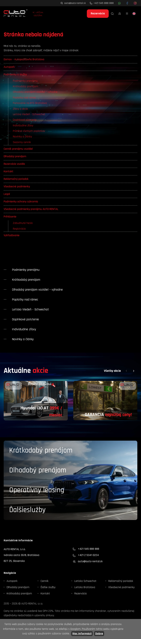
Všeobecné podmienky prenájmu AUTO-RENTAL (31, 209)
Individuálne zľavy (23, 125)
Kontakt (8, 171)
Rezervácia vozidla (14, 164)
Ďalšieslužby (27, 510)
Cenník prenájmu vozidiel (18, 149)
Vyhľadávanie (11, 235)
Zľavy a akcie (20, 109)
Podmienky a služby (15, 74)
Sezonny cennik (22, 142)
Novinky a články (22, 136)
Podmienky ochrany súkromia (21, 202)
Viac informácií (82, 634)
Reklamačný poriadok (16, 179)
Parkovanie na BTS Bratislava (30, 103)
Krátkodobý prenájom (25, 86)
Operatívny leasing (36, 490)
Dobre (99, 634)
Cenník (44, 581)
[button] (126, 370)
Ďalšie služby (48, 587)
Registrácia (19, 229)
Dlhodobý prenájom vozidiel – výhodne (35, 92)
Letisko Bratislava (84, 587)
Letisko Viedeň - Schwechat (29, 114)
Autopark (9, 67)
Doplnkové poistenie (25, 120)
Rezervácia (98, 13)
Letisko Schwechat (85, 581)
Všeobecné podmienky (17, 186)
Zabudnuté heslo (23, 223)
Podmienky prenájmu (25, 81)
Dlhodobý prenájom (15, 156)
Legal (7, 194)
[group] (36, 401)
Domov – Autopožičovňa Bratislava (24, 59)
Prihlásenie (10, 217)
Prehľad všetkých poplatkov (29, 131)
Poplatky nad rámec (24, 98)
